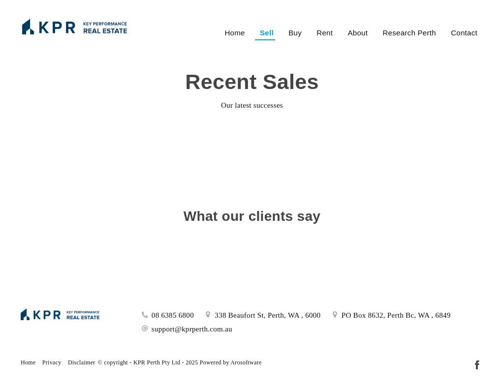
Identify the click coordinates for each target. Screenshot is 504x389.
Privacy (52, 362)
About (357, 33)
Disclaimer (81, 362)
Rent (324, 33)
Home (234, 33)
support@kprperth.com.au (192, 329)
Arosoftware (245, 362)
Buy (295, 33)
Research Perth (409, 33)
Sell (267, 33)
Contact (464, 33)
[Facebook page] (477, 365)
